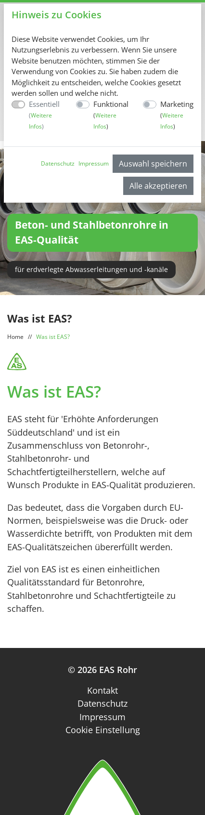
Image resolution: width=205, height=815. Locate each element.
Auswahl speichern (153, 163)
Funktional (110, 114)
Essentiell (44, 114)
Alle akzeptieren (158, 186)
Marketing (176, 114)
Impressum (93, 163)
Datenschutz (58, 163)
